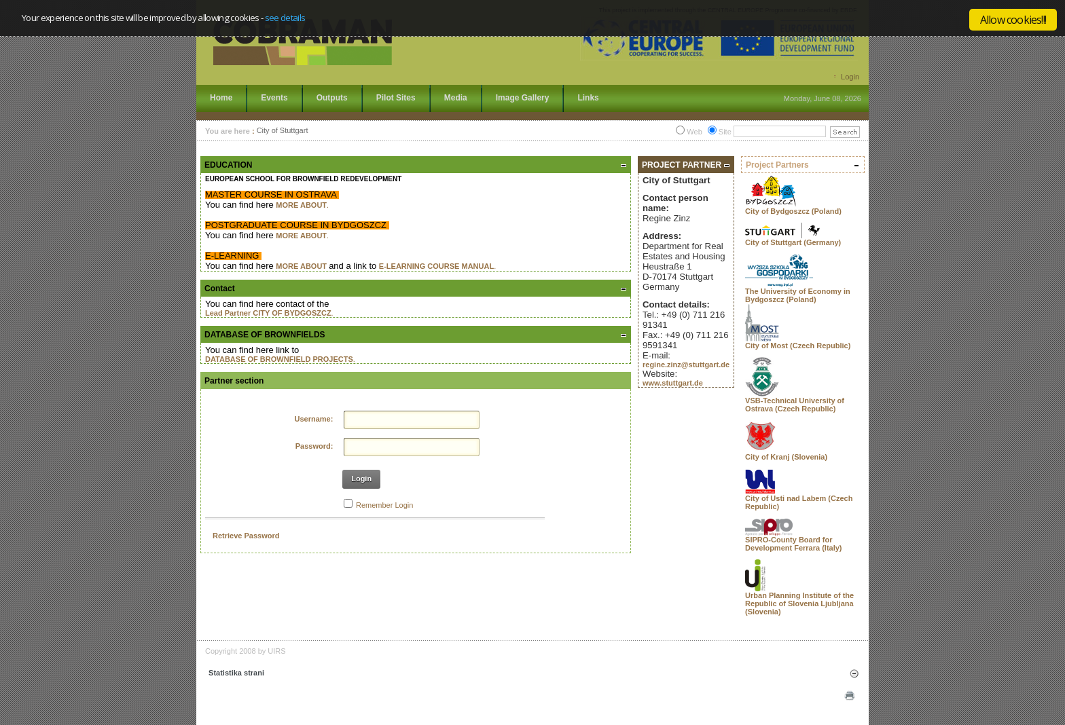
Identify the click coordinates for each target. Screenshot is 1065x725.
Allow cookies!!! (1013, 19)
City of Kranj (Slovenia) (786, 457)
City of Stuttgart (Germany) (793, 242)
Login (850, 77)
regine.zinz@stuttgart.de (686, 364)
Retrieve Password (246, 536)
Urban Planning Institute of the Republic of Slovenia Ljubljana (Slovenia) (799, 603)
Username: (314, 419)
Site (725, 132)
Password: (314, 446)
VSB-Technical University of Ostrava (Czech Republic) (794, 404)
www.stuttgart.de (673, 383)
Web (694, 132)
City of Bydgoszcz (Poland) (793, 211)
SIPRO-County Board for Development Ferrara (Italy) (793, 544)
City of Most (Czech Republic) (797, 345)
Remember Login (384, 505)
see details (285, 18)
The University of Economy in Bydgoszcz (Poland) (797, 295)
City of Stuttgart (282, 131)
